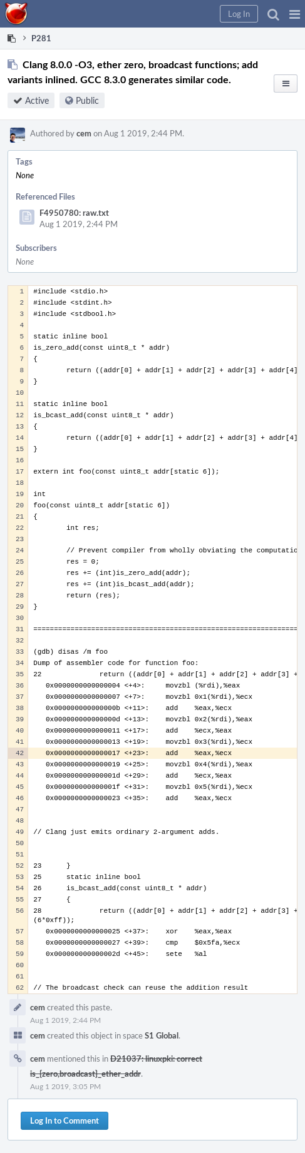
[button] (294, 14)
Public (87, 100)
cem (83, 133)
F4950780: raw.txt (74, 212)
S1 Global (161, 1035)
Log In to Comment (64, 1120)
